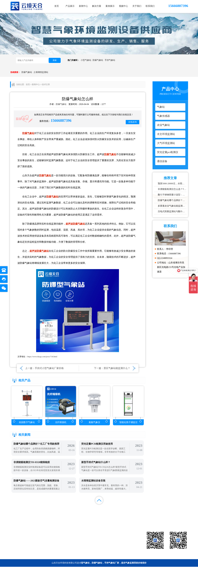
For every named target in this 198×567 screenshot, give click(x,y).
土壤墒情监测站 (40, 72)
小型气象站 (86, 60)
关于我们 (136, 6)
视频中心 (123, 6)
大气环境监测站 (90, 542)
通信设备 (90, 546)
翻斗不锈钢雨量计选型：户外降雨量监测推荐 (172, 194)
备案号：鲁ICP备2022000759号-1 (25, 555)
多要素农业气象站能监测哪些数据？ (172, 206)
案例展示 (110, 6)
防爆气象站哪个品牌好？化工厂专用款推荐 (172, 200)
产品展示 (70, 6)
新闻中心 (83, 6)
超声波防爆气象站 (75, 223)
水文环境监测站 (117, 537)
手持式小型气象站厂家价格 (49, 368)
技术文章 (46, 84)
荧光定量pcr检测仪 (117, 542)
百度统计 (168, 511)
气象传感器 (117, 533)
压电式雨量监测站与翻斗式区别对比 (172, 211)
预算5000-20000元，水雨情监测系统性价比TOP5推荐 (172, 183)
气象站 (90, 533)
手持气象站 (110, 60)
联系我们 (150, 6)
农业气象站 (90, 537)
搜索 (55, 60)
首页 (56, 6)
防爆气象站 (98, 60)
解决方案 (96, 6)
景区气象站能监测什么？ (117, 368)
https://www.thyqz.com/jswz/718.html (42, 356)
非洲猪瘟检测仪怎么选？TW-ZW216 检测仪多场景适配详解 (172, 189)
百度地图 (181, 511)
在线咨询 (132, 122)
